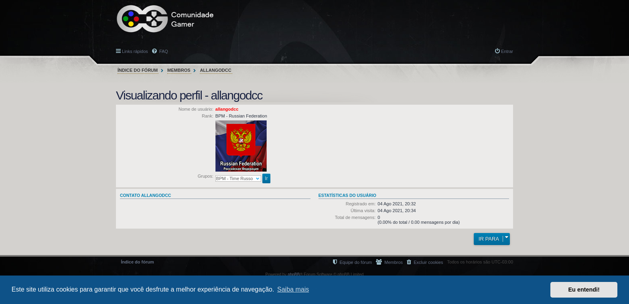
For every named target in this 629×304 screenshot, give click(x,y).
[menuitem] (425, 262)
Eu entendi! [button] (584, 289)
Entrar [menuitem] (507, 51)
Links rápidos (135, 51)
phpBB (294, 274)
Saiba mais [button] (293, 289)
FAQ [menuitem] (163, 51)
